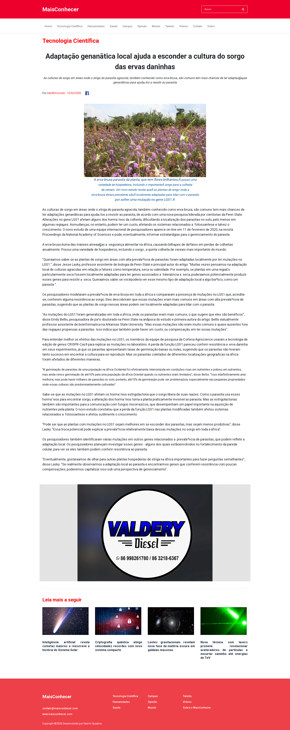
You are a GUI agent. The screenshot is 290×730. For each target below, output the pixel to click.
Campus (127, 26)
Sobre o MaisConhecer (197, 707)
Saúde (113, 26)
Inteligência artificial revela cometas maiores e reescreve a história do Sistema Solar (66, 646)
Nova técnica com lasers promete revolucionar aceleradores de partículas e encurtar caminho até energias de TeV (224, 650)
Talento (169, 26)
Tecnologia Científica (69, 26)
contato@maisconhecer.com (60, 708)
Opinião (142, 26)
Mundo (156, 26)
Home (48, 26)
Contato (197, 26)
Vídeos (183, 26)
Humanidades (96, 26)
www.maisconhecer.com (57, 714)
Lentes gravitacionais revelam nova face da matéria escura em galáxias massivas (171, 646)
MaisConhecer (60, 9)
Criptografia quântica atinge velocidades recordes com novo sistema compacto (118, 646)
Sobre (211, 26)
